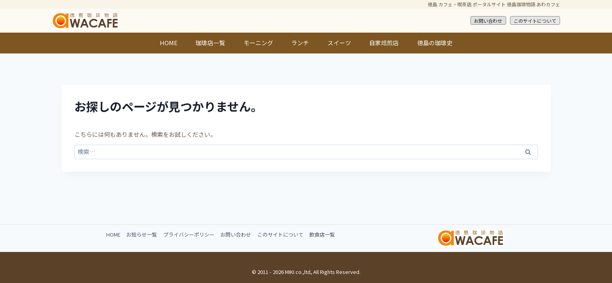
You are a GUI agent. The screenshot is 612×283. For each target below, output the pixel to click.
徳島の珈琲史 (435, 43)
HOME (168, 43)
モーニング (258, 43)
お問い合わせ (488, 20)
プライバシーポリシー (188, 234)
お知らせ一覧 (141, 234)
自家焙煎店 (384, 43)
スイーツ (339, 43)
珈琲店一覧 (210, 43)
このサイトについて (535, 20)
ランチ (300, 43)
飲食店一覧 (322, 234)
